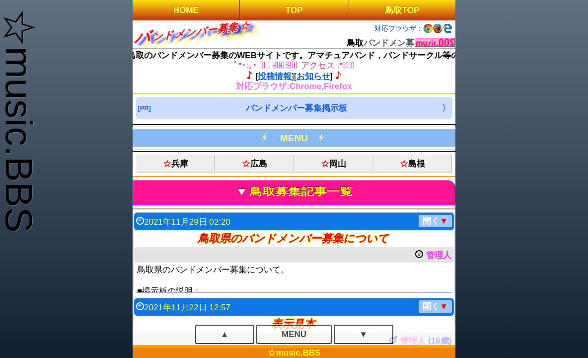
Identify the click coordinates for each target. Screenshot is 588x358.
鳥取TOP (402, 10)
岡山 (337, 164)
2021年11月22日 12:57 (298, 306)
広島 (258, 164)
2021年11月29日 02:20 (298, 221)
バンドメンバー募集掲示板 (296, 108)
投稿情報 (275, 76)
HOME (186, 10)
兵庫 (179, 164)
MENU (294, 138)
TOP (294, 10)
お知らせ (313, 76)
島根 (416, 164)
